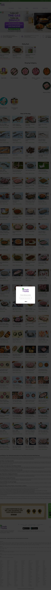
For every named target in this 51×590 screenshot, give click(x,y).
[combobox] (25, 297)
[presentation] (25, 298)
